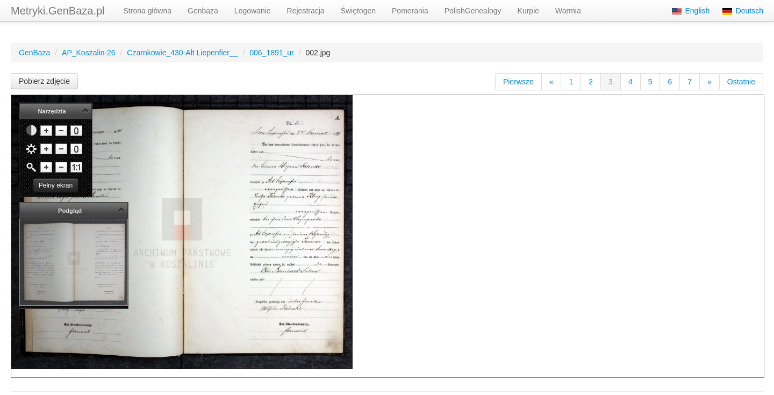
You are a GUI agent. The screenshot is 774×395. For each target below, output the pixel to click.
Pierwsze (518, 81)
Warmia (568, 10)
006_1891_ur (271, 52)
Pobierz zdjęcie (44, 81)
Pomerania (410, 10)
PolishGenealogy (473, 10)
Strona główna (148, 10)
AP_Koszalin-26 (89, 52)
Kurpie (528, 10)
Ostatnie (741, 81)
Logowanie (252, 10)
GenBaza (34, 52)
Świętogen (358, 10)
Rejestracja (306, 10)
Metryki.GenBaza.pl (58, 11)
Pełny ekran (56, 185)
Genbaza (203, 10)
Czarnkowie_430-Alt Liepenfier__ (182, 52)
